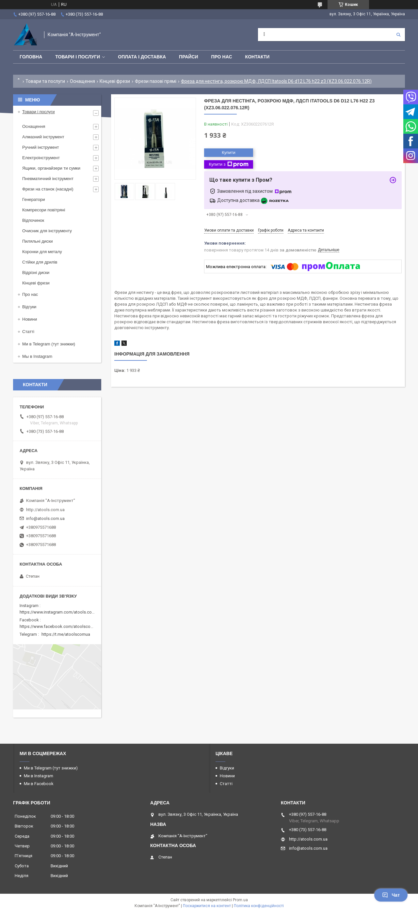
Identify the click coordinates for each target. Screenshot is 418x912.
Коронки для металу (42, 251)
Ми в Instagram (38, 775)
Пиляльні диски (37, 241)
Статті (28, 331)
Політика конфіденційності (259, 906)
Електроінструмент (41, 157)
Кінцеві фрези (115, 81)
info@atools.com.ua (45, 518)
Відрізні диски (35, 272)
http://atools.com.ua (45, 509)
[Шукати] (398, 34)
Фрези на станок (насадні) (47, 189)
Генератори (33, 199)
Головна (31, 56)
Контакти (257, 56)
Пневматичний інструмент (47, 178)
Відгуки (29, 306)
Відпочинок (33, 220)
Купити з (228, 164)
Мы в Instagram (37, 356)
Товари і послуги (77, 56)
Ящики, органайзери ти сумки (51, 168)
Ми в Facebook (39, 783)
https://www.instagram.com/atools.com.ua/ (61, 612)
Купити (228, 152)
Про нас (221, 56)
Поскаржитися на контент (207, 906)
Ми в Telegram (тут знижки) (48, 344)
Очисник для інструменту (47, 230)
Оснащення (82, 81)
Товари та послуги (45, 81)
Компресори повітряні (43, 209)
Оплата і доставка (142, 56)
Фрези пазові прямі (155, 81)
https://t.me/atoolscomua (65, 634)
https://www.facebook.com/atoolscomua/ (60, 626)
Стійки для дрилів (39, 262)
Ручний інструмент (40, 147)
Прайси (188, 56)
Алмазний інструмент (43, 136)
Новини (29, 319)
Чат (391, 895)
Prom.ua (240, 900)
